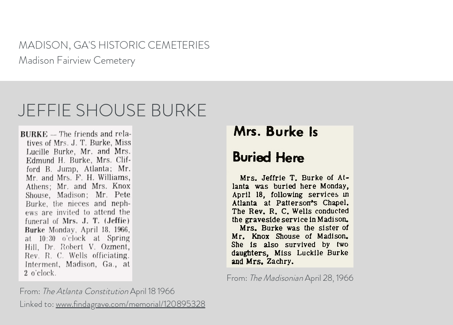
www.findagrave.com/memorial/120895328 (130, 304)
